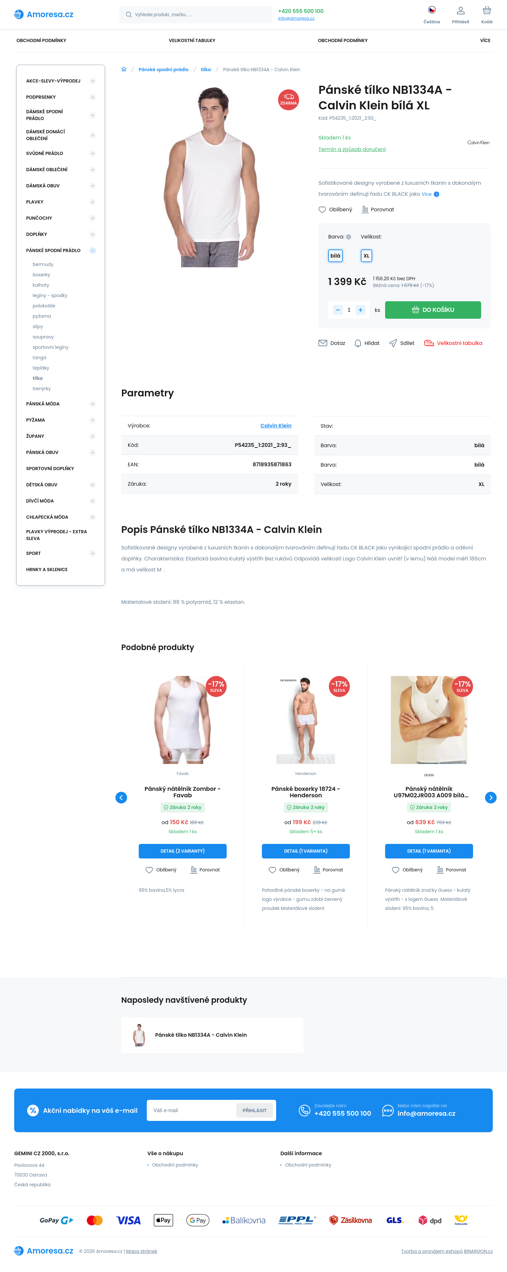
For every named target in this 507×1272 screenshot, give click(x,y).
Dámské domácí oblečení (45, 135)
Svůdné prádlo (44, 153)
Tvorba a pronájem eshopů (432, 1251)
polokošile (44, 306)
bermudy (43, 264)
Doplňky (36, 234)
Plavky (34, 202)
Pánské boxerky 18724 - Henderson (305, 792)
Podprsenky (41, 97)
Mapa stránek (141, 1251)
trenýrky (42, 388)
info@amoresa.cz (296, 18)
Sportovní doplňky (50, 468)
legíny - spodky (50, 295)
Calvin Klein (276, 425)
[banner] (58, 14)
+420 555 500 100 (301, 11)
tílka (206, 69)
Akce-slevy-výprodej (53, 81)
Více (426, 194)
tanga (39, 357)
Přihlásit (255, 1110)
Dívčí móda (40, 501)
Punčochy (39, 218)
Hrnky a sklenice (47, 569)
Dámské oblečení (46, 169)
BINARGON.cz (478, 1251)
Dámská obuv (43, 186)
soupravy (43, 337)
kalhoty (41, 285)
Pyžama (35, 420)
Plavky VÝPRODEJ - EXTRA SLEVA (56, 535)
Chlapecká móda (47, 517)
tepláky (41, 368)
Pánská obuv (42, 452)
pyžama (42, 316)
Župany (35, 436)
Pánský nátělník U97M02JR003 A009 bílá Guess (429, 792)
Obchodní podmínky (175, 1165)
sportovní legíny (51, 347)
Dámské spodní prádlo (44, 115)
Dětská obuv (41, 484)
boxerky (41, 274)
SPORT (33, 553)
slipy (38, 326)
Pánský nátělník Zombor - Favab (183, 792)
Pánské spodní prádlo (164, 69)
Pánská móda (43, 404)
